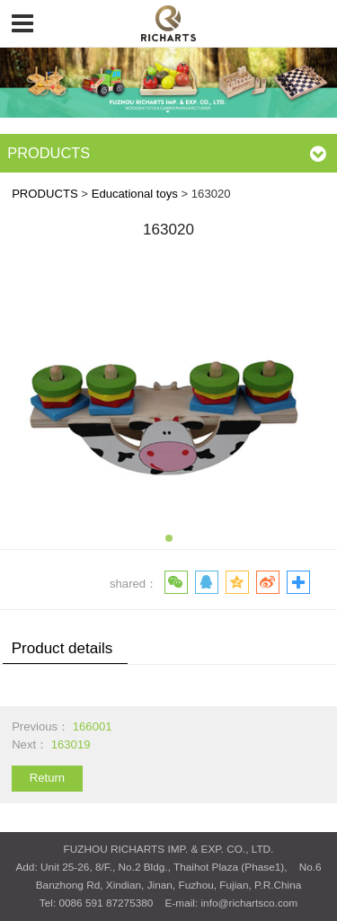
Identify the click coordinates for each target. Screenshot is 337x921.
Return (47, 777)
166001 (92, 726)
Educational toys (135, 193)
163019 (71, 744)
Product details (62, 648)
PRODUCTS (45, 193)
